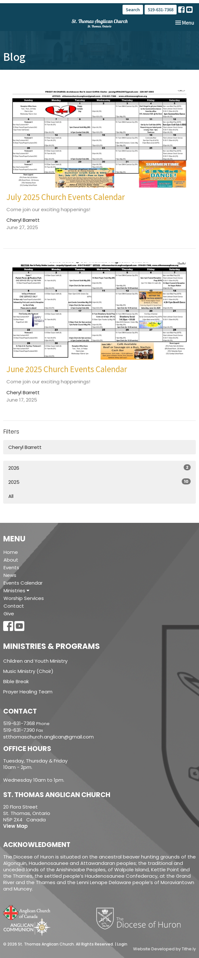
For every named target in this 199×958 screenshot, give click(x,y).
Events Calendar (23, 582)
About (11, 559)
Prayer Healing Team (27, 691)
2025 (99, 481)
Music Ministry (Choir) (28, 671)
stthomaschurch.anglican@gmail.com (48, 736)
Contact (14, 606)
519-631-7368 (160, 9)
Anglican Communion (27, 927)
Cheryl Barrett (25, 447)
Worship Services (24, 598)
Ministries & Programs (51, 646)
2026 (99, 467)
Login (122, 944)
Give (9, 613)
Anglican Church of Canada (27, 912)
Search (133, 9)
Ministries (16, 590)
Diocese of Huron (140, 918)
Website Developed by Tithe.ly (164, 949)
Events (11, 567)
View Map (15, 826)
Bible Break (16, 681)
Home (11, 552)
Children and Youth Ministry (35, 661)
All (10, 496)
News (10, 575)
